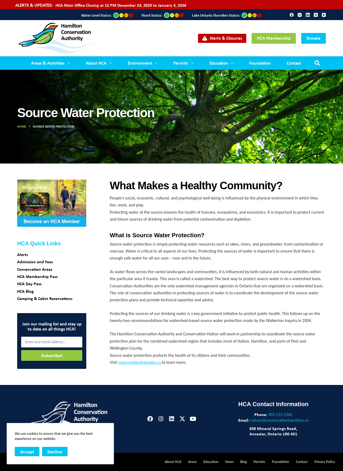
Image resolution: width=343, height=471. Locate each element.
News (229, 461)
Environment (143, 63)
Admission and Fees (35, 262)
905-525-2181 (280, 414)
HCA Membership (273, 38)
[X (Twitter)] (316, 15)
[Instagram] (300, 15)
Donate (313, 38)
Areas (192, 461)
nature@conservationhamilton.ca (279, 420)
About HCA (100, 63)
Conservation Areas (34, 269)
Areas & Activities (51, 63)
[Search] (317, 63)
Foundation (260, 63)
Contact (294, 63)
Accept (27, 451)
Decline (54, 451)
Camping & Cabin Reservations (44, 298)
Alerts (22, 254)
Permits (184, 63)
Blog (243, 461)
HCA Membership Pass (37, 276)
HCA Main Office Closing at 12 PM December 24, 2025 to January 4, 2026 (120, 5)
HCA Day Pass (29, 284)
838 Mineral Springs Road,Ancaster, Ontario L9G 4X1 (273, 431)
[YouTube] (324, 15)
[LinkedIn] (308, 15)
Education (222, 63)
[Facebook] (292, 15)
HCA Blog (25, 291)
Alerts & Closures (222, 38)
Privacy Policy (324, 461)
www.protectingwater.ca (140, 362)
